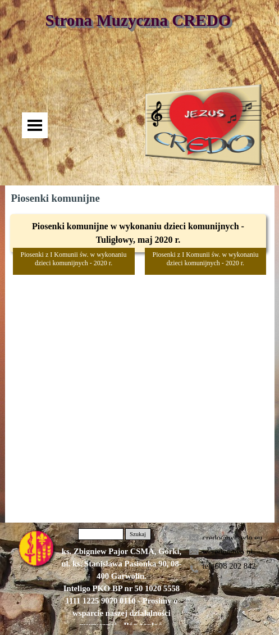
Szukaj (138, 534)
